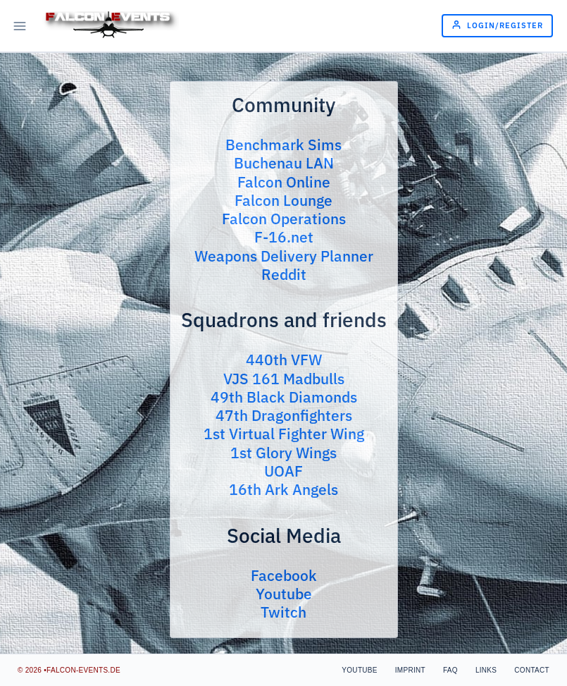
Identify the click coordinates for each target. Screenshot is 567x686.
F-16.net (283, 237)
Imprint (410, 670)
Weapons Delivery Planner (283, 256)
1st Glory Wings (283, 453)
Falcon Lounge (283, 200)
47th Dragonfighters (284, 415)
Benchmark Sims (283, 144)
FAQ (450, 670)
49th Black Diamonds (284, 397)
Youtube (284, 594)
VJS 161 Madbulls (283, 378)
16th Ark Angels (283, 489)
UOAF (283, 471)
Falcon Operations (284, 218)
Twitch (283, 612)
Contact (531, 670)
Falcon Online (283, 182)
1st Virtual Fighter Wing (284, 433)
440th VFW (284, 359)
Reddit (283, 274)
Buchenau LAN (284, 163)
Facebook (284, 575)
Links (486, 670)
